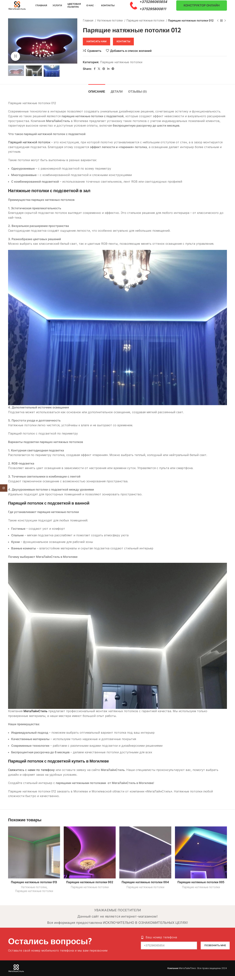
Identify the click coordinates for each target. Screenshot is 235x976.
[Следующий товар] (225, 20)
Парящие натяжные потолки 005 (201, 882)
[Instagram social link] (3, 488)
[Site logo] (17, 5)
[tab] (96, 89)
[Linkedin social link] (108, 68)
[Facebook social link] (95, 68)
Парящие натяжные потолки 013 (34, 882)
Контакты (123, 41)
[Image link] (16, 968)
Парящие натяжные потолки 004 (145, 882)
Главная (88, 20)
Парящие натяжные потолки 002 (89, 882)
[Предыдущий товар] (218, 20)
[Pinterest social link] (103, 68)
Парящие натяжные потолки (145, 20)
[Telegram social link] (113, 68)
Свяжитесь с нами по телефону (31, 770)
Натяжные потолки (110, 20)
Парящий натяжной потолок (29, 142)
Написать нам (96, 41)
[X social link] (99, 68)
